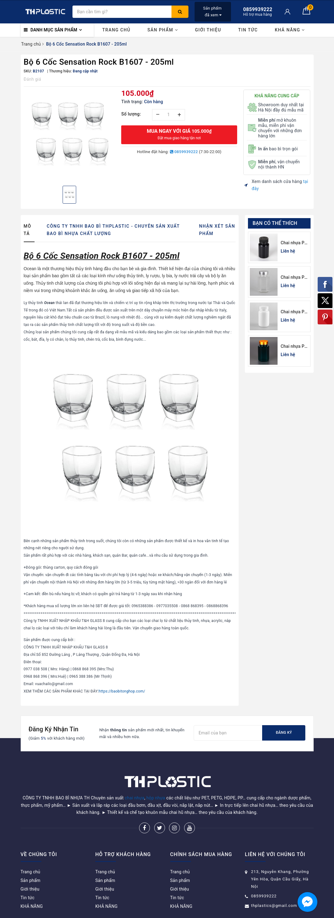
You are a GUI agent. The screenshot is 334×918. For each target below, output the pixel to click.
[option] (69, 135)
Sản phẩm (162, 29)
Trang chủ (116, 29)
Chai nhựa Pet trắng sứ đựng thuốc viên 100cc (294, 312)
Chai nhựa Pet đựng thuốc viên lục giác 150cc (294, 278)
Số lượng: (131, 114)
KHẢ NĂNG (290, 29)
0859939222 (184, 151)
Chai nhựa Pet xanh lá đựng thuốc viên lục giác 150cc (294, 347)
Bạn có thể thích (275, 223)
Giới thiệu (208, 29)
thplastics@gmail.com (274, 890)
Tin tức (248, 29)
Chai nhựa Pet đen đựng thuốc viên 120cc (294, 243)
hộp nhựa (155, 782)
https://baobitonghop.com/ (122, 691)
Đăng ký (284, 732)
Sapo (211, 911)
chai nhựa (135, 782)
